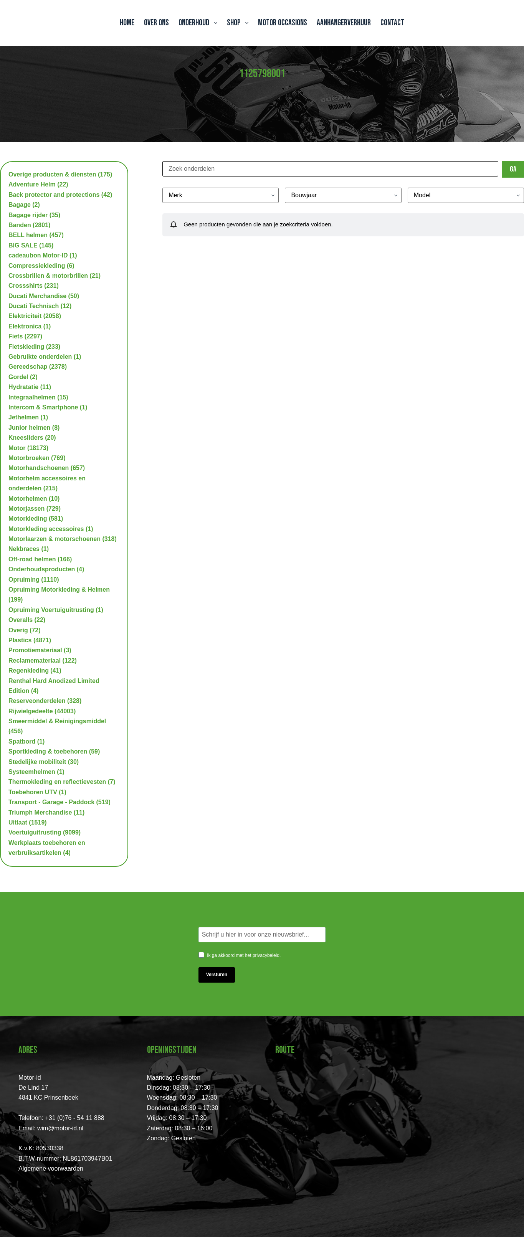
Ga (513, 169)
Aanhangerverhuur (344, 23)
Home (127, 23)
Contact (392, 23)
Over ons (156, 23)
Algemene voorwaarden (50, 1168)
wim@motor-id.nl (60, 1128)
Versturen (216, 974)
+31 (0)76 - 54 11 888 (74, 1118)
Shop (239, 23)
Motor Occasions (282, 23)
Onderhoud (199, 23)
